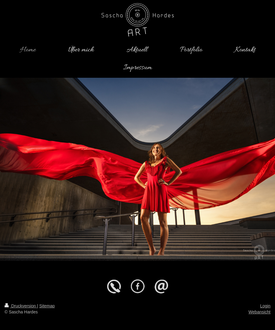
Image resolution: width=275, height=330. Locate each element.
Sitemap (47, 305)
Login (265, 305)
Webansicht (259, 312)
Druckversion (21, 305)
